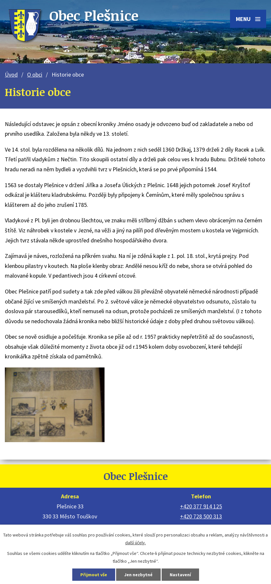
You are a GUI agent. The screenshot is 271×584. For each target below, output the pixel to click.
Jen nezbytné (138, 575)
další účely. (135, 543)
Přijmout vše (93, 575)
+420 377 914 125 (201, 506)
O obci (34, 74)
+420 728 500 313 (201, 516)
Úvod (11, 74)
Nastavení (180, 575)
